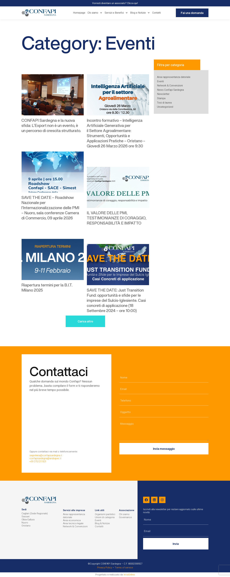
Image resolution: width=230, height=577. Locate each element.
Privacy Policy (104, 567)
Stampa (161, 98)
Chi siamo (95, 13)
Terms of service (124, 567)
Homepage (79, 13)
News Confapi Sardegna (170, 90)
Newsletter (163, 94)
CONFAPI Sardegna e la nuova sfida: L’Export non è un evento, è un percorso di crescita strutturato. (51, 125)
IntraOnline (129, 574)
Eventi (160, 81)
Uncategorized (165, 107)
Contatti (156, 13)
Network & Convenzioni (170, 86)
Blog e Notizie (140, 13)
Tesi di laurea (164, 103)
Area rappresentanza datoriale (173, 77)
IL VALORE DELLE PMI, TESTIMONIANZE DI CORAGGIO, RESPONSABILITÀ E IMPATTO (116, 218)
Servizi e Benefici (116, 13)
